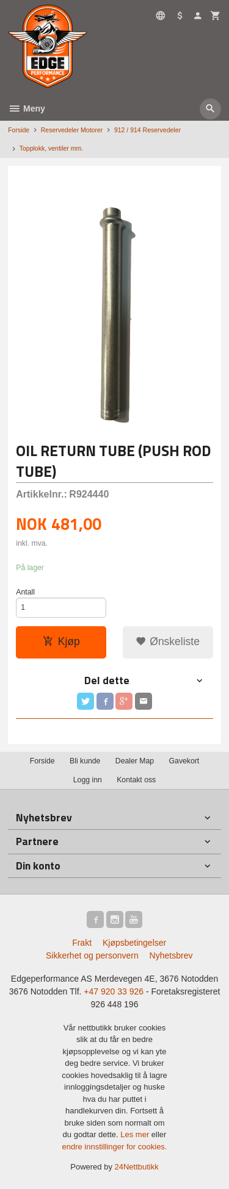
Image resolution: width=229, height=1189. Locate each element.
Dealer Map (134, 761)
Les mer (135, 1134)
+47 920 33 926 (114, 991)
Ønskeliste (168, 641)
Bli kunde (85, 761)
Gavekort (184, 761)
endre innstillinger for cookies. (114, 1146)
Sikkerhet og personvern (92, 955)
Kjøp (61, 641)
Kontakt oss (136, 780)
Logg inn (87, 780)
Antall (25, 592)
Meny (26, 108)
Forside (18, 130)
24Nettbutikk (137, 1166)
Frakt (82, 943)
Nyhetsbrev (171, 955)
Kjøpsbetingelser (134, 943)
